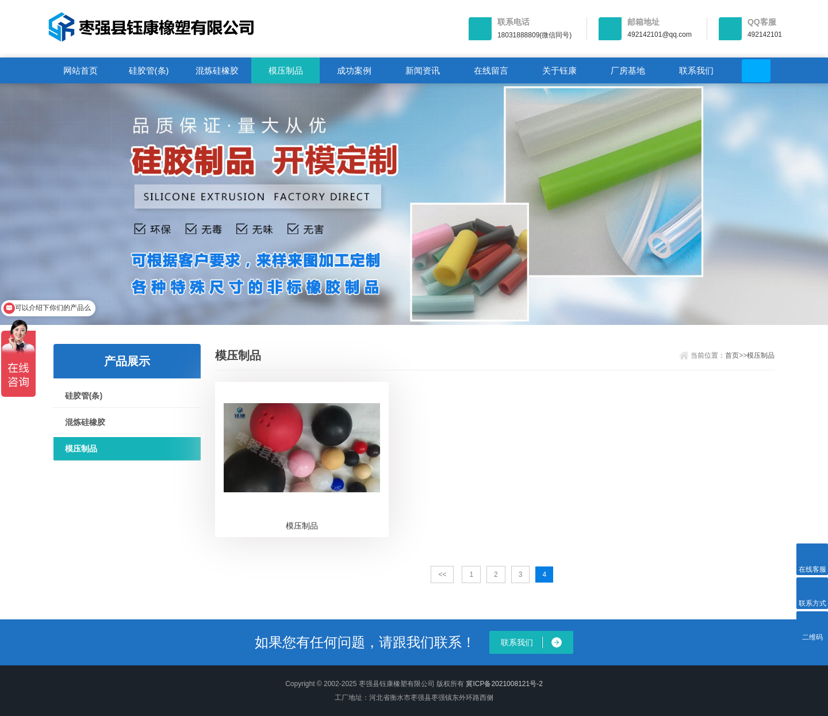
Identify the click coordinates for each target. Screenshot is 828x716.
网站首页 (80, 70)
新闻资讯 (422, 70)
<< (442, 574)
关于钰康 (559, 70)
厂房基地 (628, 70)
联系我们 (696, 70)
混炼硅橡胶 (217, 70)
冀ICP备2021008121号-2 (504, 684)
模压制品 (286, 70)
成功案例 (354, 70)
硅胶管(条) (149, 70)
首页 (732, 355)
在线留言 (491, 70)
